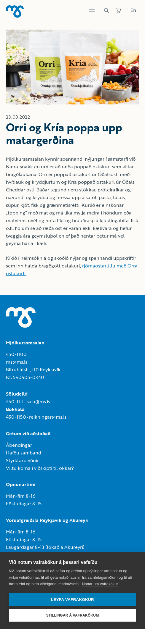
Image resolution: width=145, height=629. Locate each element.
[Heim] (15, 11)
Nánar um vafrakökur (100, 584)
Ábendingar (19, 445)
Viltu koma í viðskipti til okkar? (40, 468)
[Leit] (106, 10)
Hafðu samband (23, 452)
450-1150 (16, 416)
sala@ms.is (38, 401)
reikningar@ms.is (47, 416)
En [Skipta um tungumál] (133, 10)
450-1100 (16, 354)
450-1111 (14, 401)
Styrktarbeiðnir (22, 460)
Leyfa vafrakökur (72, 599)
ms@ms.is (16, 361)
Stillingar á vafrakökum (72, 615)
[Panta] (118, 10)
